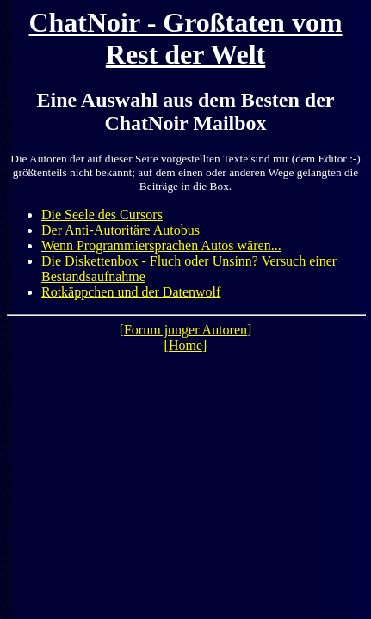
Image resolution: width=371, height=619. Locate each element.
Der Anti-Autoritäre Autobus (120, 230)
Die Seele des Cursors (102, 214)
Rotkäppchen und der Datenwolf (130, 292)
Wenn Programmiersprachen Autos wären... (161, 245)
